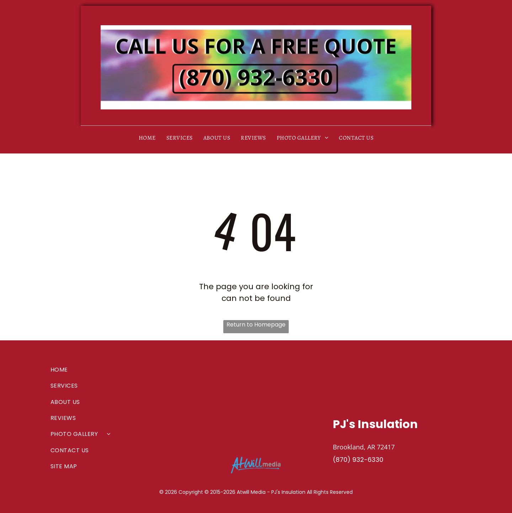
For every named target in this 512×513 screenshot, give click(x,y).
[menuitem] (147, 138)
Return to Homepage (256, 324)
